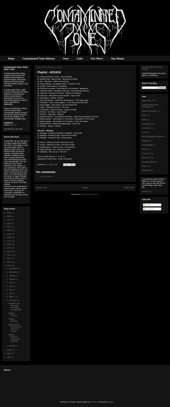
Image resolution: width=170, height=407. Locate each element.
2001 (9, 357)
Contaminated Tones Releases (38, 58)
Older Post (129, 187)
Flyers (144, 115)
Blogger (111, 402)
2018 (9, 237)
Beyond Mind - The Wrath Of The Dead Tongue (15, 328)
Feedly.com (146, 191)
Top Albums (117, 58)
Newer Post (41, 187)
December (13, 269)
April (11, 293)
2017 (9, 241)
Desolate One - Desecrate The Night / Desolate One (15, 306)
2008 (9, 353)
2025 (9, 216)
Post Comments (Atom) (90, 194)
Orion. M (145, 153)
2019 (9, 234)
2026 (9, 213)
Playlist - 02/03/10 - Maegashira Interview (14, 338)
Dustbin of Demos (149, 111)
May (11, 290)
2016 (9, 244)
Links (80, 58)
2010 (9, 265)
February (13, 300)
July (11, 283)
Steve (144, 166)
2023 (9, 220)
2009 (9, 350)
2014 (9, 251)
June (11, 286)
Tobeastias (146, 170)
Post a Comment (46, 176)
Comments (148, 209)
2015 (9, 248)
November (13, 272)
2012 (9, 259)
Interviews (146, 128)
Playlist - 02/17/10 (13, 320)
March (12, 297)
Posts (146, 205)
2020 (9, 230)
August (12, 279)
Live (143, 132)
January (12, 346)
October (12, 276)
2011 (9, 262)
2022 (9, 223)
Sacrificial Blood (148, 162)
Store (66, 58)
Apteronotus (147, 100)
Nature (144, 149)
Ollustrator (94, 402)
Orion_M (13, 125)
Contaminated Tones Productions (150, 106)
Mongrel (145, 141)
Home (11, 58)
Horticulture (146, 124)
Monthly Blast (147, 145)
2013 (9, 255)
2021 (9, 227)
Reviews (145, 158)
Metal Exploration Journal (152, 136)
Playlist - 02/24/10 (13, 314)
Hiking (144, 120)
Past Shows (97, 58)
